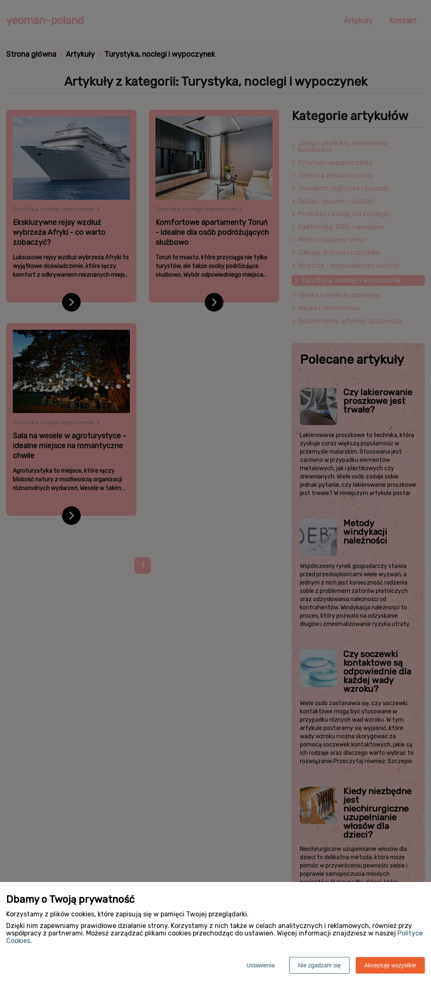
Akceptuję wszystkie (390, 965)
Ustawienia (261, 965)
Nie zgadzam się (319, 965)
